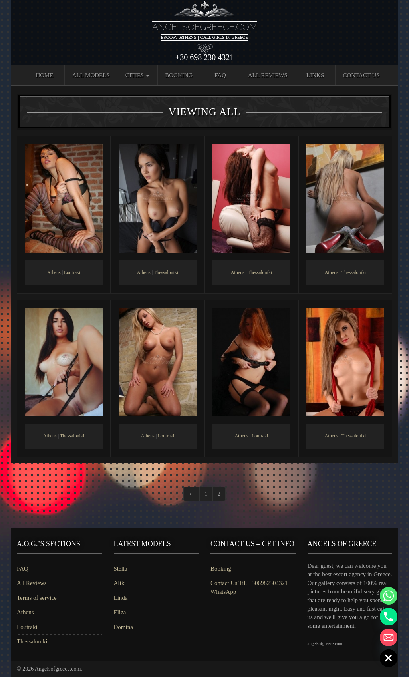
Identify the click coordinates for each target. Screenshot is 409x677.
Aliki (120, 583)
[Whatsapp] (388, 596)
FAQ (220, 75)
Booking (179, 75)
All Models (91, 75)
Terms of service (37, 598)
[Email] (388, 637)
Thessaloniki (166, 272)
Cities (137, 75)
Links (315, 75)
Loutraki (72, 272)
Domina (123, 627)
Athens (54, 272)
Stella (120, 568)
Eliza (120, 612)
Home (44, 75)
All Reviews (268, 75)
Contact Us (361, 75)
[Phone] (388, 616)
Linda (121, 598)
